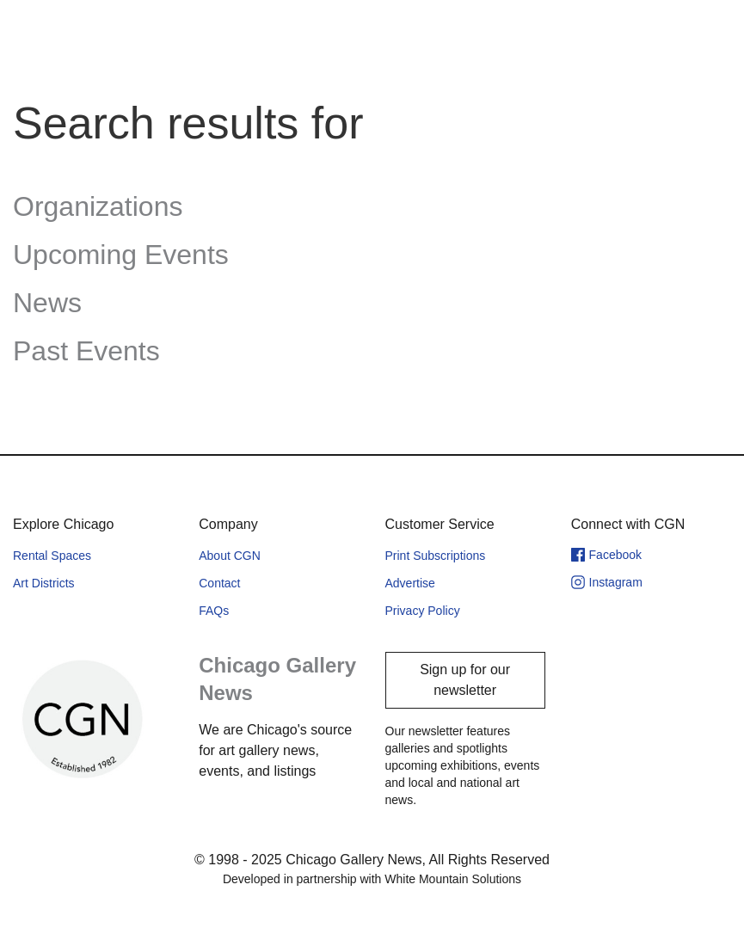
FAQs (214, 611)
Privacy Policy (422, 611)
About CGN (230, 556)
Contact (219, 583)
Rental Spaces (52, 556)
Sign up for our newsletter (465, 679)
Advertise (410, 583)
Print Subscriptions (435, 556)
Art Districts (44, 583)
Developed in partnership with (372, 879)
